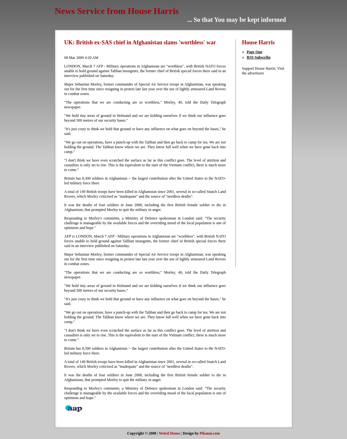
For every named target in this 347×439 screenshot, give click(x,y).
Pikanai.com (210, 433)
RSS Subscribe (259, 57)
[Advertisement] (261, 171)
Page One (254, 52)
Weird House (169, 433)
